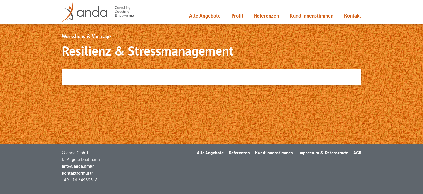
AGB (357, 152)
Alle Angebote (205, 15)
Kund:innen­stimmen (311, 15)
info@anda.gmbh (78, 166)
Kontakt (352, 15)
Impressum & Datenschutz (323, 152)
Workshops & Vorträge (86, 36)
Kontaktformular (77, 173)
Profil (237, 15)
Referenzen (266, 15)
